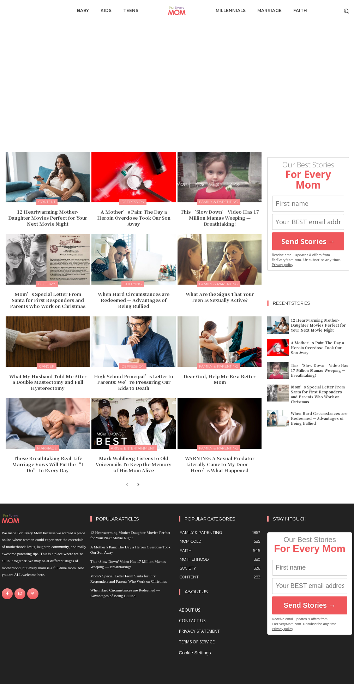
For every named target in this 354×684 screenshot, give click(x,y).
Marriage (47, 448)
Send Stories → (308, 241)
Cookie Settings (195, 652)
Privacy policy (282, 264)
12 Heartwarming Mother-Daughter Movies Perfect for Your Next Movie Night (47, 217)
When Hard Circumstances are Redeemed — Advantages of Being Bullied (133, 300)
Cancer (46, 366)
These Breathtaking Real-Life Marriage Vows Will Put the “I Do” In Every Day (47, 464)
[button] (346, 10)
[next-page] (138, 485)
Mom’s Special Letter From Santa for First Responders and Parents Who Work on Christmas (47, 300)
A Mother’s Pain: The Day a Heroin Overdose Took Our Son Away (133, 217)
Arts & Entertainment (133, 448)
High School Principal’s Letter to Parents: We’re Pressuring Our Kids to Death (133, 382)
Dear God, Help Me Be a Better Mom (220, 379)
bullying (133, 284)
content (46, 202)
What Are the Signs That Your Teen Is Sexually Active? (220, 297)
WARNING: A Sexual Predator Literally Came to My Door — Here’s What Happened (219, 464)
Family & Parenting (218, 202)
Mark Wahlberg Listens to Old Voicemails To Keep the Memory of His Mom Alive (134, 464)
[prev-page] (126, 485)
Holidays (47, 284)
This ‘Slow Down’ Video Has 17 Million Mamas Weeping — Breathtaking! (219, 217)
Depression (132, 202)
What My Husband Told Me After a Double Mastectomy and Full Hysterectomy (47, 382)
